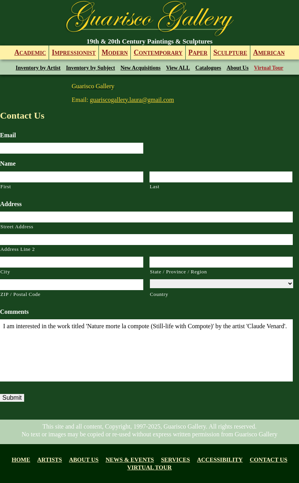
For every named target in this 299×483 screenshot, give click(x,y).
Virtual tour (149, 467)
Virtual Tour (268, 68)
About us (83, 460)
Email (8, 135)
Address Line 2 (17, 249)
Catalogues (208, 68)
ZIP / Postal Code (20, 294)
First (5, 186)
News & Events (130, 460)
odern (115, 52)
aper (198, 52)
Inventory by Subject (90, 68)
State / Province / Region (178, 272)
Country (159, 294)
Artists (49, 460)
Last (155, 186)
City (5, 272)
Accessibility (220, 460)
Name (8, 163)
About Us (237, 68)
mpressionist (74, 52)
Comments (14, 311)
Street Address (16, 226)
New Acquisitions (140, 68)
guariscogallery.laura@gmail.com (132, 99)
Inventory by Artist (38, 68)
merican (269, 52)
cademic (30, 52)
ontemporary (158, 52)
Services (175, 460)
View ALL (178, 68)
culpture (230, 52)
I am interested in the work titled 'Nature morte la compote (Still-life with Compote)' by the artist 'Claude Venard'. (146, 350)
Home (21, 460)
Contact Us (268, 460)
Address (11, 204)
